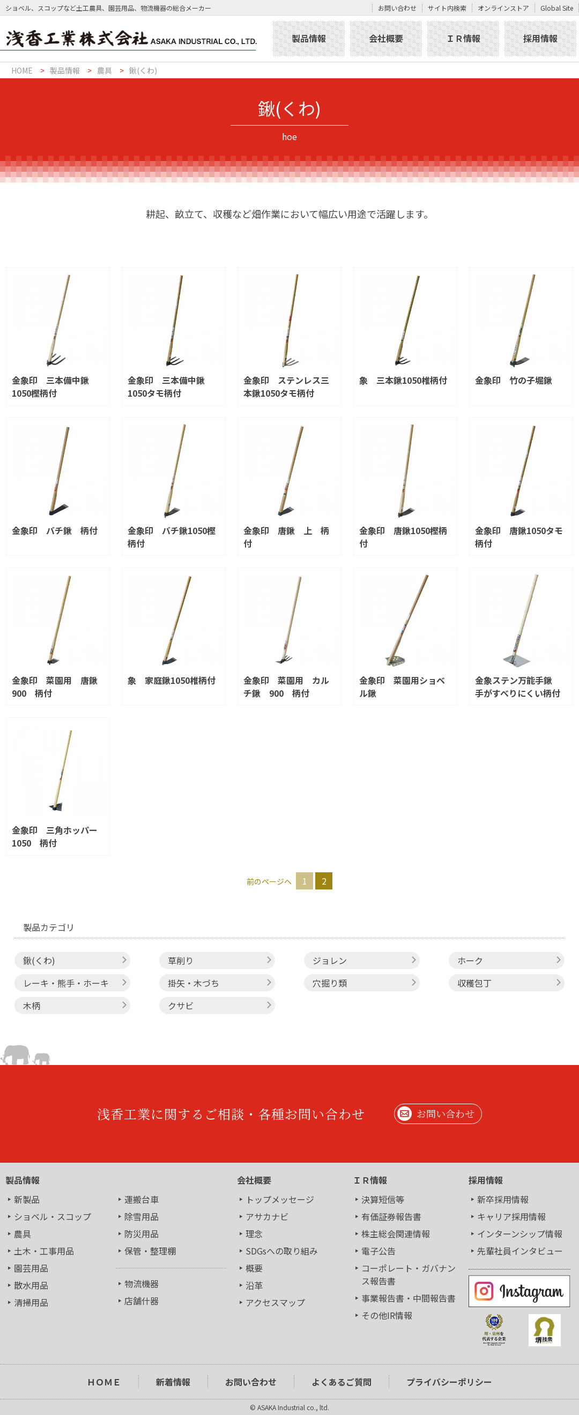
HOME (22, 70)
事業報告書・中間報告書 (408, 1298)
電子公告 (378, 1250)
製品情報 (309, 38)
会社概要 (386, 38)
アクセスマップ (275, 1302)
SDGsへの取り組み (282, 1250)
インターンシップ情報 (519, 1233)
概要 (254, 1267)
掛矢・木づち (193, 982)
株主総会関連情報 (395, 1233)
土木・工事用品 (44, 1250)
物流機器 (141, 1283)
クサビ (181, 1005)
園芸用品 (31, 1267)
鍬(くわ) (143, 70)
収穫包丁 (474, 982)
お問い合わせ (397, 7)
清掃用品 (31, 1302)
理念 (254, 1233)
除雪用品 (141, 1216)
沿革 (254, 1285)
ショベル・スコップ (52, 1216)
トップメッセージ (280, 1199)
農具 (104, 70)
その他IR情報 (386, 1315)
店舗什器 (141, 1300)
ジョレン (330, 960)
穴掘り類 (330, 982)
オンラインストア (503, 7)
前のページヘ (269, 881)
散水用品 (31, 1285)
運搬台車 (141, 1199)
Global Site (556, 7)
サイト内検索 (447, 7)
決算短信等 (382, 1199)
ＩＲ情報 (463, 38)
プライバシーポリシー (449, 1381)
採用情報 (540, 38)
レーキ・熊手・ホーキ (66, 982)
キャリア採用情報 (511, 1216)
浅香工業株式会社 (135, 39)
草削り (181, 960)
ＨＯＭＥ (104, 1381)
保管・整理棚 (150, 1250)
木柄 (31, 1005)
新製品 (27, 1199)
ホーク (470, 960)
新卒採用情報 (503, 1199)
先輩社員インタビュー (520, 1250)
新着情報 (173, 1381)
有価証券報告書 (391, 1216)
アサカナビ (267, 1216)
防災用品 (141, 1233)
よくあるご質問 (341, 1381)
